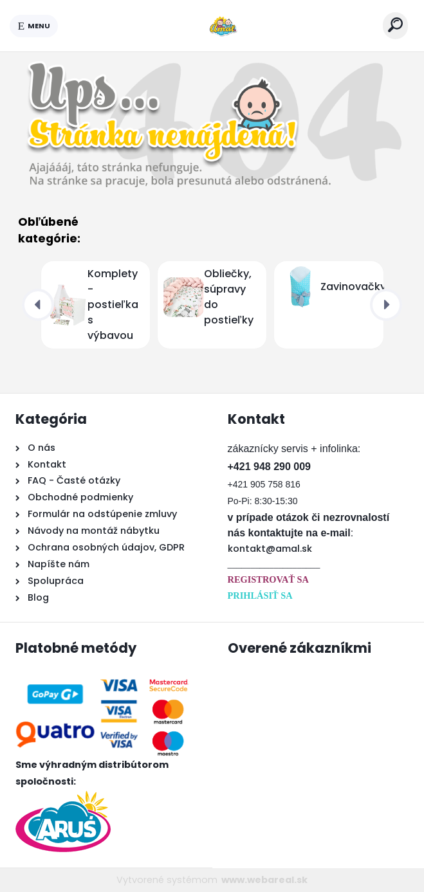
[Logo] (221, 25)
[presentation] (38, 305)
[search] (395, 24)
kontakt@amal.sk (270, 548)
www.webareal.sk (264, 879)
